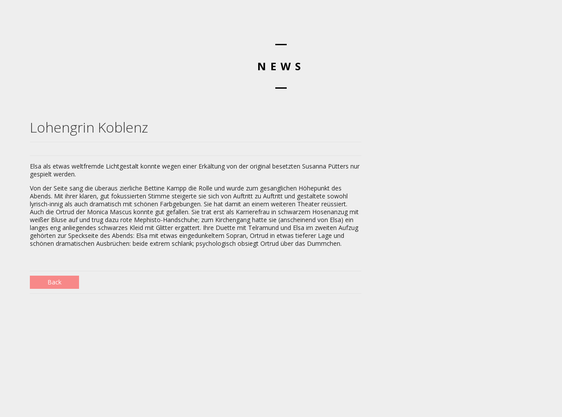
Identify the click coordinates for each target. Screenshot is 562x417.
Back (54, 282)
